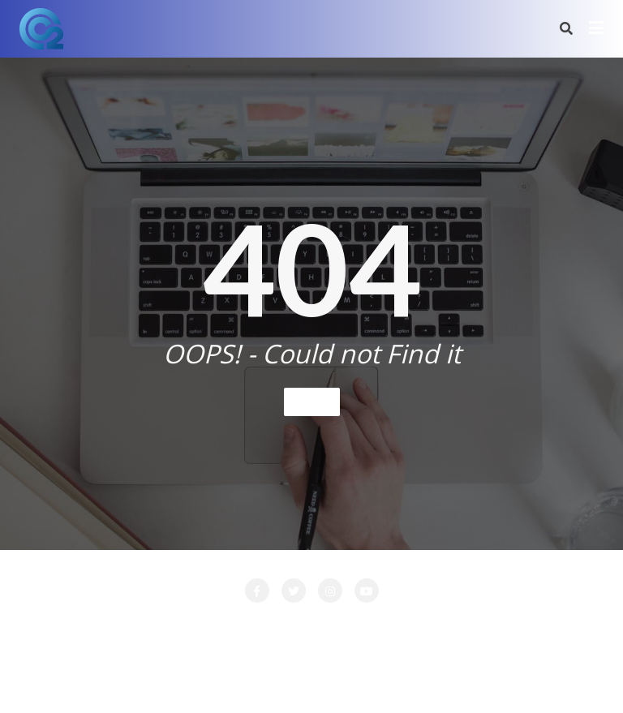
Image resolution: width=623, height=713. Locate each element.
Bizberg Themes (551, 677)
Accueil (46, 625)
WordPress (394, 677)
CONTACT (183, 625)
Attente (111, 625)
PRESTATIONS (316, 645)
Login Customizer (454, 625)
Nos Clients (557, 625)
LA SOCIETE (267, 625)
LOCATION (354, 625)
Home (312, 401)
